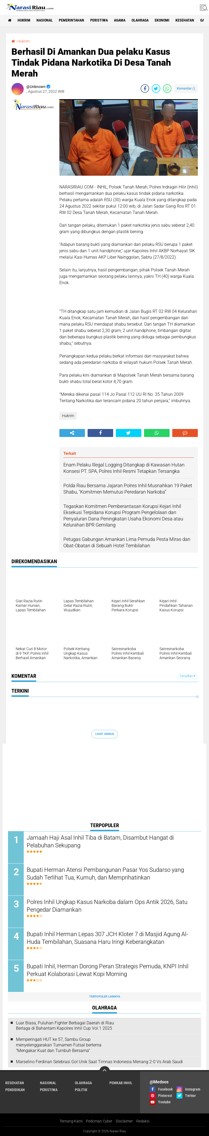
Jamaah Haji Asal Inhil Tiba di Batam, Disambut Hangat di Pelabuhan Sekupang (100, 841)
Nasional (44, 20)
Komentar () (186, 88)
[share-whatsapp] (167, 88)
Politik (81, 1090)
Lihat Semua (104, 734)
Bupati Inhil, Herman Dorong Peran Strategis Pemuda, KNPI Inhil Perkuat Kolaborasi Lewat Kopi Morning (107, 970)
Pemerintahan (71, 20)
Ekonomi (162, 20)
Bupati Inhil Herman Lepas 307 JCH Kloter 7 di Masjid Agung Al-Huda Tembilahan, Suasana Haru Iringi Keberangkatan (107, 938)
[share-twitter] (156, 88)
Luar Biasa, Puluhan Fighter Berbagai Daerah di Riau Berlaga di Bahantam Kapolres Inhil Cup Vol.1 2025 (65, 1025)
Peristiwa (99, 20)
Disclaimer (124, 1121)
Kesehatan (184, 20)
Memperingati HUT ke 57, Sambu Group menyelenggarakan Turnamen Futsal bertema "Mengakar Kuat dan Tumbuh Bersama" (58, 1045)
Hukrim (24, 20)
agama (119, 20)
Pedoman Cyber (99, 1121)
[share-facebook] (145, 88)
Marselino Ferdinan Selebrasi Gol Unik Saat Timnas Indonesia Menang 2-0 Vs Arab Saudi (99, 1061)
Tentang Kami (71, 1121)
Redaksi (142, 1121)
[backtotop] (104, 1071)
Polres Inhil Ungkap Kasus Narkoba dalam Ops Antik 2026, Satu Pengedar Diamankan (107, 906)
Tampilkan (187, 676)
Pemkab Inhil (120, 1083)
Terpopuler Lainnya (104, 996)
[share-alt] (72, 433)
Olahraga (140, 20)
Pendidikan (15, 1090)
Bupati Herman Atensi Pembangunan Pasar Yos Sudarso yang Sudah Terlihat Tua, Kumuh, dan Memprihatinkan (105, 873)
